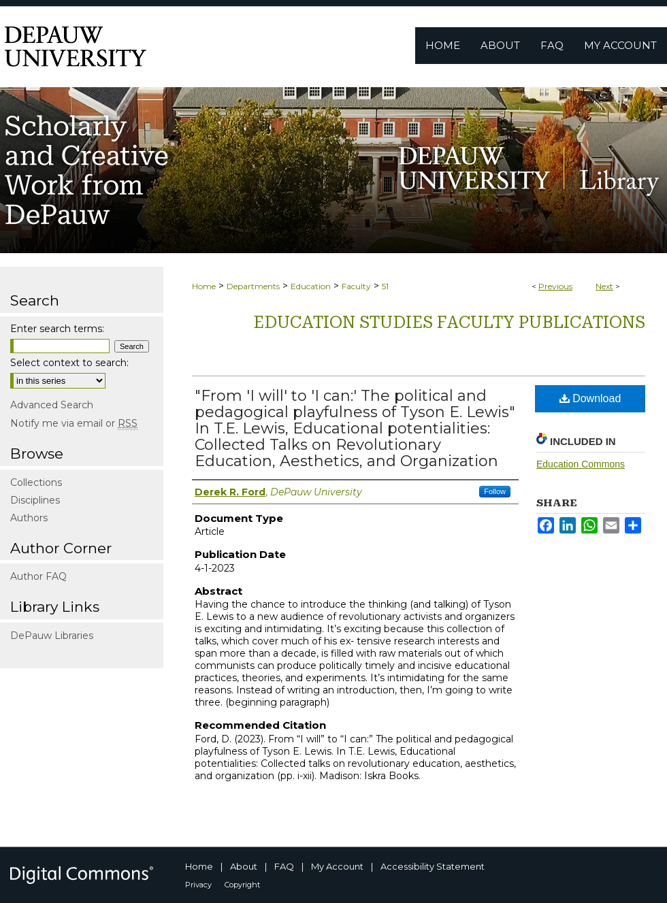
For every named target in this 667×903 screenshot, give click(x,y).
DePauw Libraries (51, 635)
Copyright (242, 884)
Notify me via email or (73, 423)
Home (204, 286)
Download (590, 398)
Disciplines (35, 500)
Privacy (198, 884)
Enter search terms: (57, 329)
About (243, 866)
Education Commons (580, 464)
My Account (337, 866)
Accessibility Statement (432, 866)
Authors (29, 518)
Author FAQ (38, 576)
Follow (495, 491)
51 (385, 286)
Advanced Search (51, 405)
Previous (555, 286)
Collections (36, 482)
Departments (253, 286)
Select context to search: (69, 363)
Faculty (356, 286)
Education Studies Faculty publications (449, 322)
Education (311, 286)
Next (604, 286)
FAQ (284, 866)
